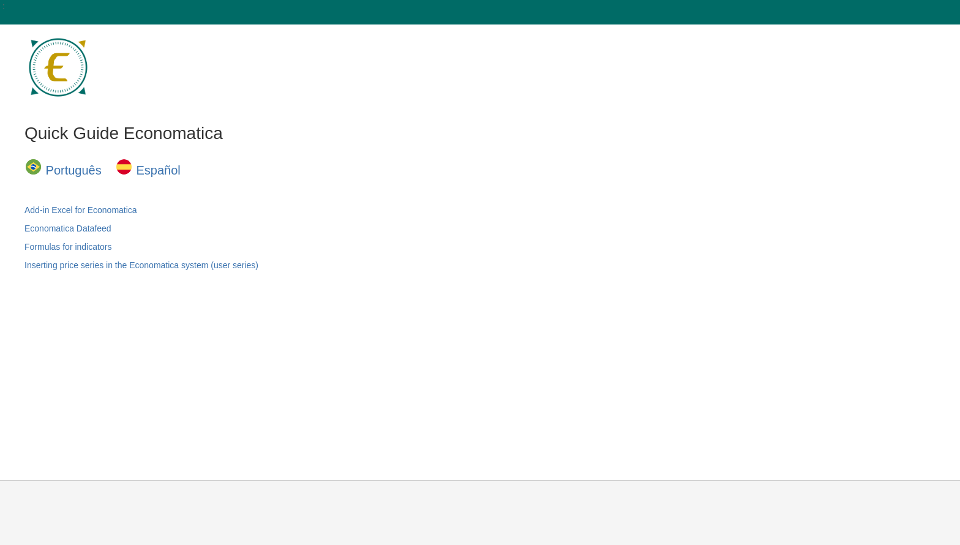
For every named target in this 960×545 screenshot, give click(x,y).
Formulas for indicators (67, 247)
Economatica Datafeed (67, 228)
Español (159, 170)
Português (74, 170)
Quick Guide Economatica (123, 133)
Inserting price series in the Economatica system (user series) (141, 265)
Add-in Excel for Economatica (80, 210)
